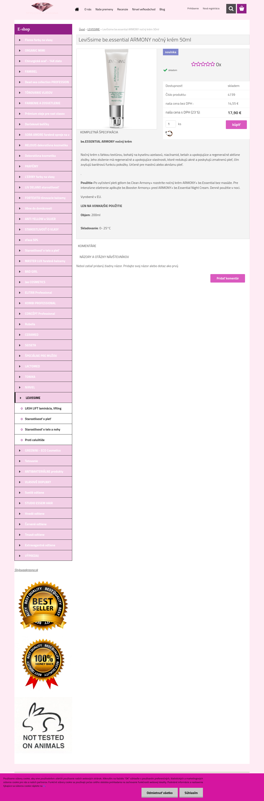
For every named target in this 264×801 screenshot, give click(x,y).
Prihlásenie (193, 8)
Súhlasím (191, 792)
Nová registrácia (211, 8)
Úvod (82, 29)
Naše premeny (104, 9)
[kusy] (171, 124)
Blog (162, 9)
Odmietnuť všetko (160, 792)
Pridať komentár (228, 278)
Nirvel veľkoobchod (144, 9)
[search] (231, 8)
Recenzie (122, 9)
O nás (88, 9)
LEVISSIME (93, 29)
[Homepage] (76, 9)
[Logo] (42, 9)
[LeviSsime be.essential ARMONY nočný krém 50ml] (117, 50)
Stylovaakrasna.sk (26, 569)
